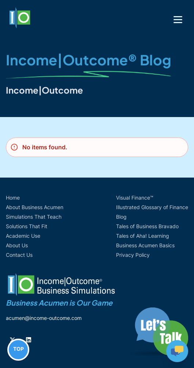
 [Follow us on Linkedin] (28, 340)
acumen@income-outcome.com (44, 318)
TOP (18, 349)
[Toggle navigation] (177, 19)
